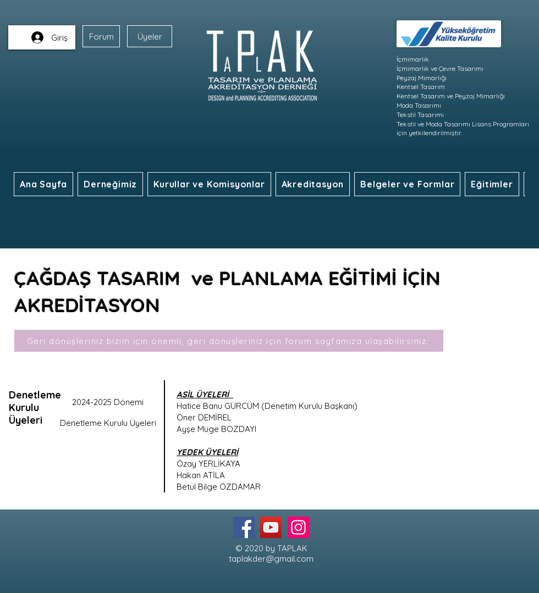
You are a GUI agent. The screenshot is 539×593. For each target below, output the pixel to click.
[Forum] (101, 36)
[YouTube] (271, 527)
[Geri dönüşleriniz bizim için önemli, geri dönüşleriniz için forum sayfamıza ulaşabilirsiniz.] (228, 341)
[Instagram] (298, 527)
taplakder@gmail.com (271, 558)
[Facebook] (244, 527)
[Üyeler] (149, 36)
